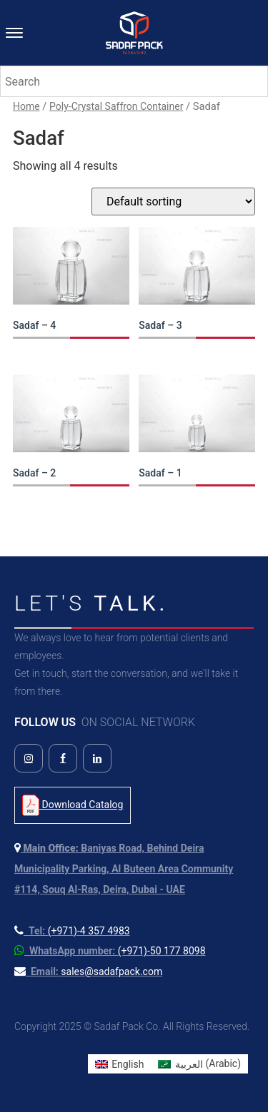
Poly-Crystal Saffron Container (116, 106)
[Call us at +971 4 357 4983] (72, 931)
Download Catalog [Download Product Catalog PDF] (72, 805)
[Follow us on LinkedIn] (97, 758)
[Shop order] (173, 201)
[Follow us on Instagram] (28, 758)
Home (26, 106)
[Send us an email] (88, 971)
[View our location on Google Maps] (123, 868)
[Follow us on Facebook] (63, 758)
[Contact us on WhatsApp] (110, 951)
